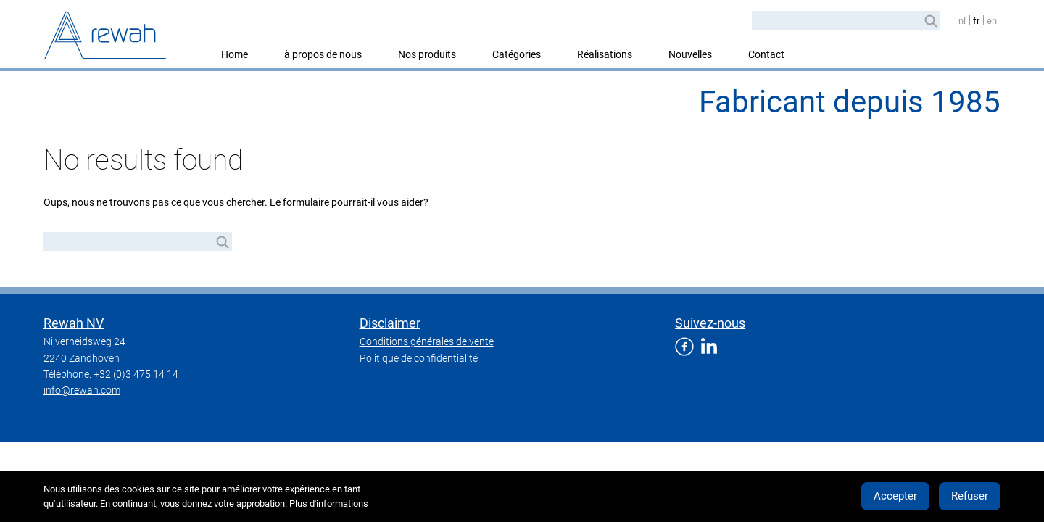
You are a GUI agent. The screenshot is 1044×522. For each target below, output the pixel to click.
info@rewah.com (82, 390)
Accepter (895, 495)
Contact (766, 54)
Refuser (969, 495)
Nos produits (427, 54)
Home (234, 54)
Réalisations (604, 54)
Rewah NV (74, 323)
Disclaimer (390, 323)
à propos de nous (323, 54)
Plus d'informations (328, 503)
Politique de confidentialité (419, 358)
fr (976, 20)
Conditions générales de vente (427, 341)
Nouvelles (690, 54)
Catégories (516, 54)
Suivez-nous (710, 323)
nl (962, 20)
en (992, 20)
